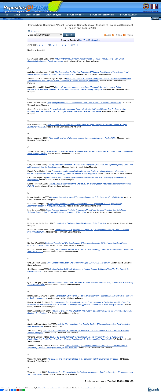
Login (5, 18)
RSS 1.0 (118, 35)
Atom (108, 35)
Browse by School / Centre (102, 15)
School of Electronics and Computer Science (50, 388)
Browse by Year (33, 15)
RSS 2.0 (129, 35)
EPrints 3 (21, 388)
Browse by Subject (75, 15)
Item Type (83, 40)
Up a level (35, 31)
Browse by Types (53, 15)
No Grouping (94, 40)
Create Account (16, 18)
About (17, 15)
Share (4, 390)
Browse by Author (128, 15)
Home (5, 15)
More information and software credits (91, 388)
